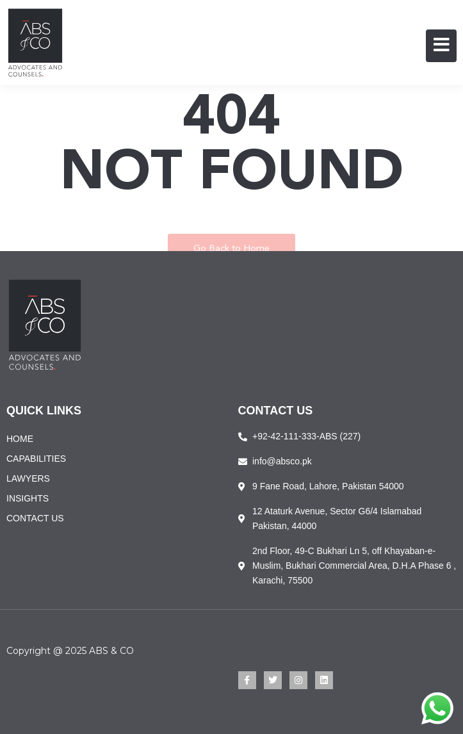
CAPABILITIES (36, 458)
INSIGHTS (27, 498)
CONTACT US (35, 518)
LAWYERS (28, 478)
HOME (19, 439)
